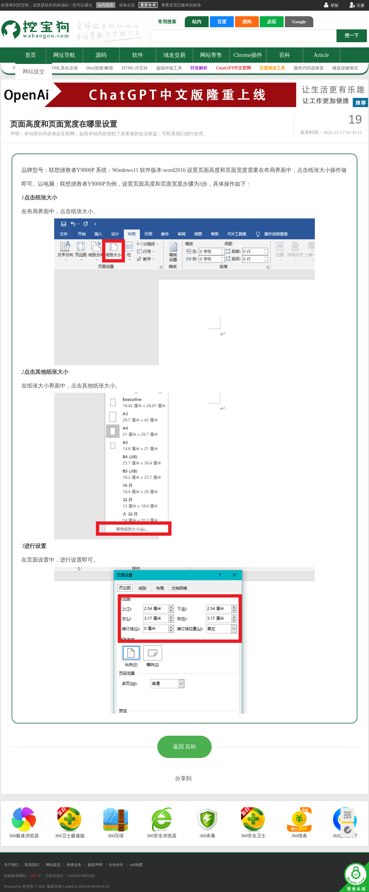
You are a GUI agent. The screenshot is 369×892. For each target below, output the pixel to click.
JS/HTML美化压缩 (60, 68)
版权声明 (95, 865)
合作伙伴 (116, 865)
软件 (137, 55)
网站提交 (34, 72)
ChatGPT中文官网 (233, 68)
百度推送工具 (272, 68)
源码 (100, 55)
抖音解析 (198, 68)
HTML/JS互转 (135, 68)
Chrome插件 (247, 55)
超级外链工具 (169, 68)
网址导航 (64, 55)
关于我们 (11, 865)
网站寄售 (211, 55)
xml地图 (136, 865)
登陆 (334, 5)
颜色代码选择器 (309, 68)
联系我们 (32, 865)
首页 (30, 55)
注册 (360, 5)
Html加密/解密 (100, 68)
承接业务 (74, 865)
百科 (284, 55)
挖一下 (352, 35)
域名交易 (174, 55)
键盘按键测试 (345, 68)
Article (321, 55)
